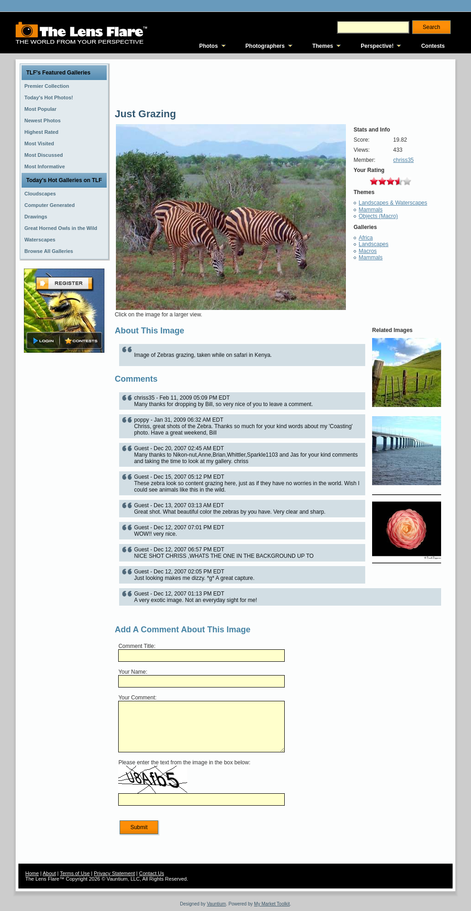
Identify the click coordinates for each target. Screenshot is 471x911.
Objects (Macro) (378, 216)
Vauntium (216, 903)
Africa (366, 238)
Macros (368, 251)
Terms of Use (75, 873)
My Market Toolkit (272, 903)
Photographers (265, 46)
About (49, 873)
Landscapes (374, 244)
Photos (208, 46)
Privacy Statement (114, 873)
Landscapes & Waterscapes (393, 203)
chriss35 (403, 160)
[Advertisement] (64, 500)
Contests (433, 46)
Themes (322, 46)
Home (32, 873)
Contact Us (151, 873)
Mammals (371, 209)
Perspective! (377, 46)
